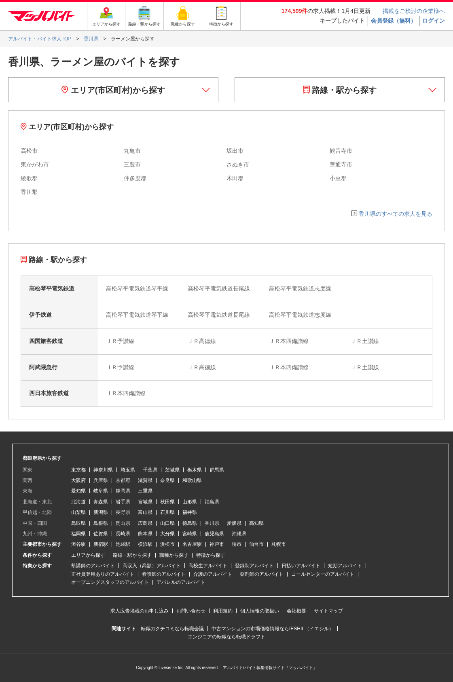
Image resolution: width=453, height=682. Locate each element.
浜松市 (167, 544)
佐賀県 (100, 534)
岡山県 (123, 523)
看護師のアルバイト (164, 574)
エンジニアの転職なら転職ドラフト (226, 637)
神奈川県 (103, 470)
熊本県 (145, 534)
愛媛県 (234, 523)
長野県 (123, 512)
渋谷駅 (78, 544)
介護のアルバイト (212, 574)
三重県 (145, 491)
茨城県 (172, 470)
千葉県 (150, 470)
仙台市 (256, 544)
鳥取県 (78, 523)
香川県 (212, 523)
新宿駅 (100, 544)
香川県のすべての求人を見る (395, 213)
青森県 (100, 502)
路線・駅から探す (340, 90)
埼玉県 (128, 470)
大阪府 (78, 480)
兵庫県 (100, 480)
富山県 (145, 512)
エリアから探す (88, 555)
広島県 (145, 523)
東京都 (78, 470)
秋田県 (167, 502)
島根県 (100, 523)
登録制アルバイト (254, 565)
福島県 (212, 502)
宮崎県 (189, 534)
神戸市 (217, 544)
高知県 (256, 523)
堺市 (236, 544)
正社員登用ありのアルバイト (102, 574)
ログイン (433, 20)
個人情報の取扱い (259, 611)
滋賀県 (145, 480)
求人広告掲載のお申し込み (139, 611)
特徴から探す (210, 555)
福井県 (189, 512)
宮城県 (145, 502)
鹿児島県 (214, 534)
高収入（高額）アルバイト (152, 565)
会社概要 (296, 611)
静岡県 (123, 491)
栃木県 (194, 470)
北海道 (78, 502)
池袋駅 (123, 544)
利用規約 (223, 611)
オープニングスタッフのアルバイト (110, 582)
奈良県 (167, 480)
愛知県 (78, 491)
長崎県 (123, 534)
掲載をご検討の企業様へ (414, 11)
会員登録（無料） (393, 20)
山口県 (167, 523)
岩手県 (123, 502)
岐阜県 (100, 491)
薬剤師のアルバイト (262, 574)
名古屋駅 (192, 544)
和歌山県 (192, 480)
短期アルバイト (345, 565)
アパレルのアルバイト (181, 582)
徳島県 (189, 523)
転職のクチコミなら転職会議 (172, 628)
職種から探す (173, 555)
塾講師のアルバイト (93, 565)
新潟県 (100, 512)
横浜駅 (145, 544)
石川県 (167, 512)
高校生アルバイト (207, 565)
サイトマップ (328, 611)
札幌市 (278, 544)
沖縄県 (239, 534)
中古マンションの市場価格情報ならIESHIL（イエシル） (273, 628)
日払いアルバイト (301, 565)
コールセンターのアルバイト (322, 574)
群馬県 (217, 470)
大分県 (167, 534)
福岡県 (78, 534)
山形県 (189, 502)
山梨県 (78, 512)
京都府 (123, 480)
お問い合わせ (190, 611)
